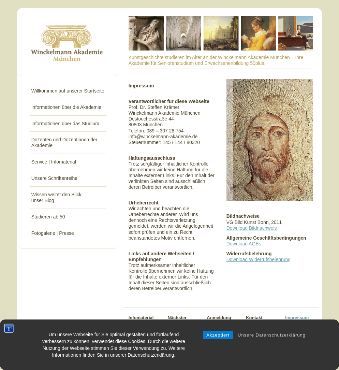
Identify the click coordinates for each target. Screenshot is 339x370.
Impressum (297, 317)
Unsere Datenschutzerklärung (272, 341)
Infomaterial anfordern (141, 321)
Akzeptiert (218, 341)
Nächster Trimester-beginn (178, 325)
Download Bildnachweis (251, 228)
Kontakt (254, 317)
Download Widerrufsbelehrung (258, 259)
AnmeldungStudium (219, 321)
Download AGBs (243, 243)
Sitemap (294, 325)
